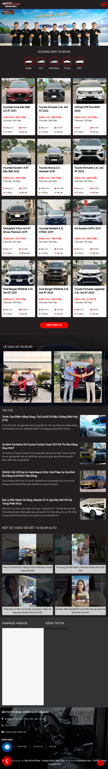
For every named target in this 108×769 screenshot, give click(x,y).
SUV (41, 68)
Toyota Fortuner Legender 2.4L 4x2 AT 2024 (89, 290)
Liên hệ (52, 746)
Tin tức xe (38, 746)
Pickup (67, 68)
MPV (79, 68)
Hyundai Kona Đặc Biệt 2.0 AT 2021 (16, 109)
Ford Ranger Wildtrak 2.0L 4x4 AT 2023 (54, 290)
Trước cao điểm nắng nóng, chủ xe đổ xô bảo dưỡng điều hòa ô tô (40, 418)
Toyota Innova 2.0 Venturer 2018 (49, 169)
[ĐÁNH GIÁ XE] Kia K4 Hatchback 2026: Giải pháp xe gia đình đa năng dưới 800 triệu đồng (38, 474)
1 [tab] (49, 43)
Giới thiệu (22, 746)
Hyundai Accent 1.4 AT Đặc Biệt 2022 (16, 169)
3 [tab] (58, 43)
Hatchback (54, 68)
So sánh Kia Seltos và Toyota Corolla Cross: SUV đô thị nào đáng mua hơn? (40, 446)
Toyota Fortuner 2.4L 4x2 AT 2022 (53, 109)
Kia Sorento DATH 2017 (87, 228)
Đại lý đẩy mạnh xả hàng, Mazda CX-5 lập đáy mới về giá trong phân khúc (37, 501)
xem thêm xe (54, 325)
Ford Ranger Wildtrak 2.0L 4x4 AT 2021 (18, 290)
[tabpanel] (54, 27)
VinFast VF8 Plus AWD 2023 (87, 109)
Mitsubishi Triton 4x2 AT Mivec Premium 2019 (16, 230)
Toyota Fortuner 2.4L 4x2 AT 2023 (88, 169)
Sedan (28, 68)
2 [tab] (54, 43)
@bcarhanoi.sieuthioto (56, 628)
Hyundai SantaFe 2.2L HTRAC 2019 (51, 230)
